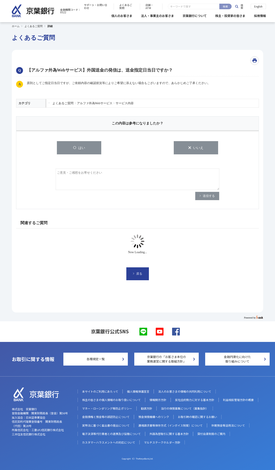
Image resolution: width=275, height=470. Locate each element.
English (258, 6)
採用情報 (260, 15)
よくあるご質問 (190, 6)
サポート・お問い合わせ (156, 6)
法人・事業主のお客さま (157, 15)
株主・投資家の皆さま (230, 15)
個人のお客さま (121, 15)
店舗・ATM (216, 6)
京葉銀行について (195, 15)
